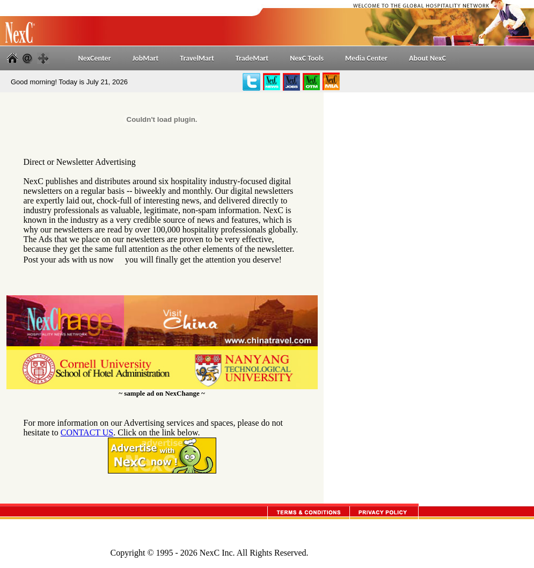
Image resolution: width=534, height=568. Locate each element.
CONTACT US (87, 432)
